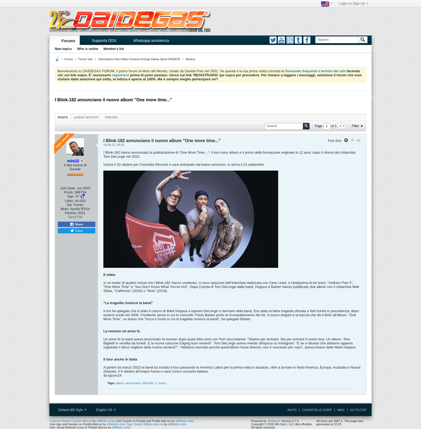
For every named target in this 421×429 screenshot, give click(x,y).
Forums (68, 41)
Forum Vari (85, 59)
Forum (68, 59)
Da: (69, 205)
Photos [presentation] (111, 117)
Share (76, 224)
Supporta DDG (104, 40)
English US (106, 410)
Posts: (69, 192)
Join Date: (68, 188)
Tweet (76, 231)
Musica (190, 59)
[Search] (336, 39)
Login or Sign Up (353, 3)
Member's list (113, 49)
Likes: (69, 201)
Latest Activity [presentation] (86, 117)
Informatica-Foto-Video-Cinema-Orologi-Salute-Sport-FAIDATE (139, 59)
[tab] (63, 117)
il (156, 383)
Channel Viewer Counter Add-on (70, 421)
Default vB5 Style (72, 410)
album (120, 383)
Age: (70, 196)
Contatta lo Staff (317, 410)
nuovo (162, 383)
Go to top (358, 410)
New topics (63, 49)
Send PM (75, 217)
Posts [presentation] (63, 117)
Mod (340, 410)
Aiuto (292, 410)
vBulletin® (274, 421)
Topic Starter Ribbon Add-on (144, 424)
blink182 (148, 383)
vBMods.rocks (105, 421)
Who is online (87, 49)
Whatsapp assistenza (151, 40)
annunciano (133, 383)
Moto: (64, 209)
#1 (359, 140)
